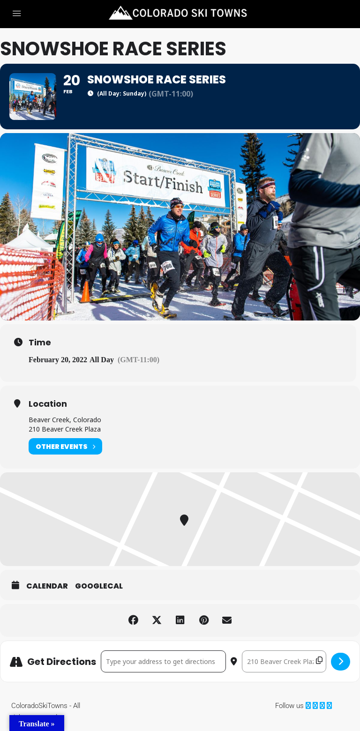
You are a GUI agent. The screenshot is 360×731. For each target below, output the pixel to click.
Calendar (47, 586)
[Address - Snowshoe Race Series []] (163, 661)
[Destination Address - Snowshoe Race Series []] (284, 661)
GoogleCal (99, 586)
